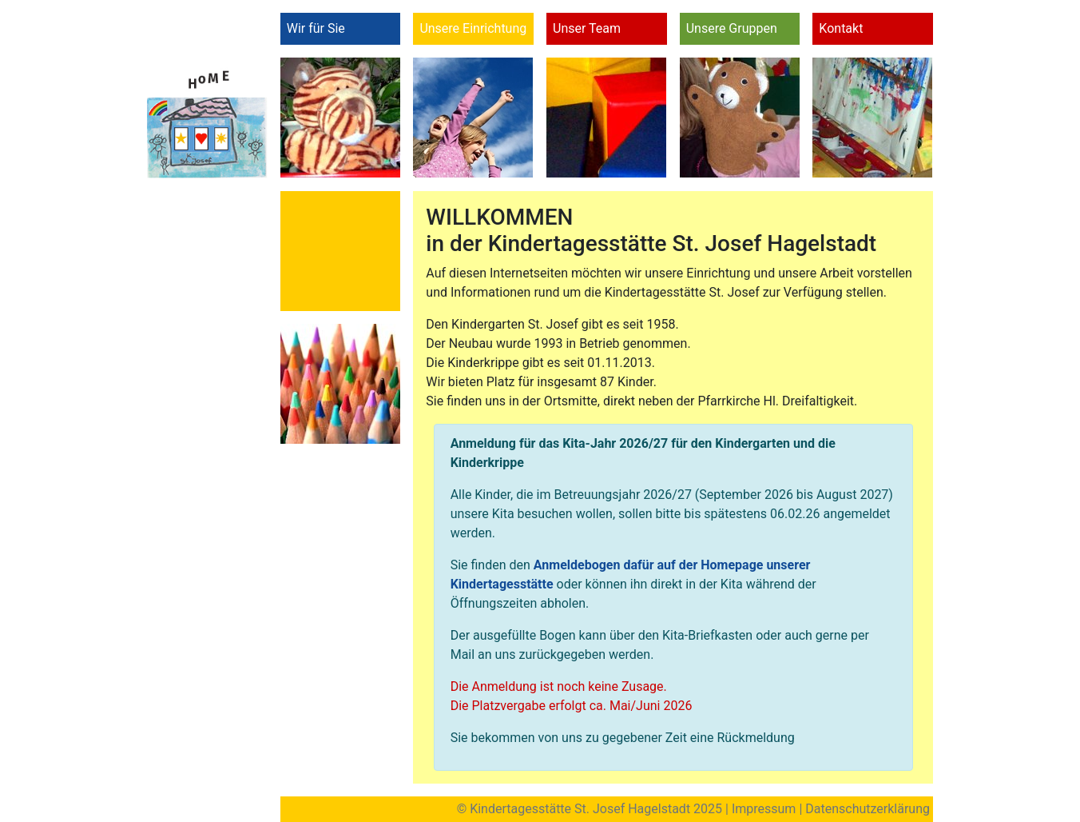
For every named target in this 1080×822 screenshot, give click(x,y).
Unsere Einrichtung (472, 28)
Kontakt (841, 28)
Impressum (764, 808)
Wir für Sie (316, 28)
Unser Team (587, 28)
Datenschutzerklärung (867, 808)
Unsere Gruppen (731, 28)
